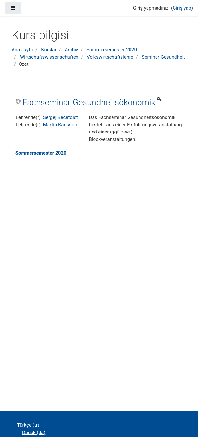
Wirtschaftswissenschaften (49, 57)
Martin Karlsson (60, 125)
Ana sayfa (22, 50)
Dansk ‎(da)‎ (33, 432)
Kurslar (48, 50)
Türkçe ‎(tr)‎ (28, 425)
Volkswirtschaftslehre (110, 57)
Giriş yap (182, 8)
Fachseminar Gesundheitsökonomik (88, 102)
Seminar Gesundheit (163, 57)
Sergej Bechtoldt (60, 117)
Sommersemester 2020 (111, 50)
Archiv (71, 50)
